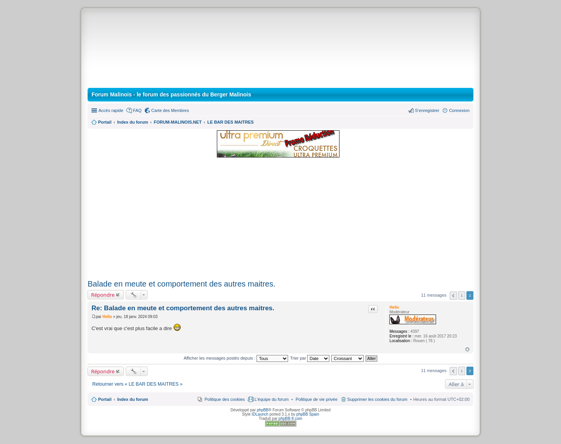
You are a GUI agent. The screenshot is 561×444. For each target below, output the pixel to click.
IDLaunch (260, 414)
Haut (467, 349)
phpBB (263, 410)
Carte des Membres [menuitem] (170, 110)
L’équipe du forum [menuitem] (271, 399)
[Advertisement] (280, 218)
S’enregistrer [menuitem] (427, 110)
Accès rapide (110, 110)
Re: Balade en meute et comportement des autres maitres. (182, 308)
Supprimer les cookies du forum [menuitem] (377, 399)
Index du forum (132, 399)
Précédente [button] (453, 296)
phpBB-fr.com (290, 418)
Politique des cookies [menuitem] (225, 399)
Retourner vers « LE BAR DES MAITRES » (137, 384)
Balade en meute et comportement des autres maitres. (181, 284)
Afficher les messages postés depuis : (236, 358)
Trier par (309, 358)
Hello (394, 307)
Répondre (103, 294)
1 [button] (462, 295)
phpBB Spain (307, 414)
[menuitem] (316, 399)
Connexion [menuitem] (459, 110)
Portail (104, 122)
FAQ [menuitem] (137, 110)
